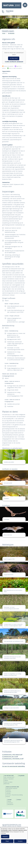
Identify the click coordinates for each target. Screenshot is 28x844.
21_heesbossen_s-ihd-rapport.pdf (12, 754)
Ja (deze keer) (14, 58)
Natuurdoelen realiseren (11, 788)
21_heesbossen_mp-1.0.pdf (10, 756)
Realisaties (8, 791)
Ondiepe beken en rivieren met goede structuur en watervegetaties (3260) (16, 335)
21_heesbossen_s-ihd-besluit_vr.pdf (12, 758)
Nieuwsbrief (10, 804)
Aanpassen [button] (5, 836)
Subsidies (8, 793)
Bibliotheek (6, 783)
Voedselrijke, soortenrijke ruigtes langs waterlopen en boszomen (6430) (15, 343)
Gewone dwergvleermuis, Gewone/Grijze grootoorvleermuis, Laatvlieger (16, 320)
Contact (19, 799)
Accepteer (20, 841)
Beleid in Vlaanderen (9, 779)
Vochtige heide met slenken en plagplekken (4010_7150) (16, 386)
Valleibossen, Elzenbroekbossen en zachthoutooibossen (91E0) (16, 359)
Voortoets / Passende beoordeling (14, 795)
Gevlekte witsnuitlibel (13, 404)
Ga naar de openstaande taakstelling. (13, 766)
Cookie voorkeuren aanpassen (14, 61)
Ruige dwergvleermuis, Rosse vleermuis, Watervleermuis (15, 369)
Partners (8, 796)
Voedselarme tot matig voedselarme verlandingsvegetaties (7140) (15, 353)
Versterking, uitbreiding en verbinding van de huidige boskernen (12, 256)
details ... (7, 300)
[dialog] (14, 835)
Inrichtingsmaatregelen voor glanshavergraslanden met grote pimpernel (14, 242)
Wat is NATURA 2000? (9, 777)
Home (3, 33)
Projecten (8, 790)
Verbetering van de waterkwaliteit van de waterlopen (14, 251)
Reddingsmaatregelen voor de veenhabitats (13, 247)
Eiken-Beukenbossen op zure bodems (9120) (15, 307)
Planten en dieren (8, 782)
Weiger (7, 841)
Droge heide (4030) (12, 390)
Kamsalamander (11, 366)
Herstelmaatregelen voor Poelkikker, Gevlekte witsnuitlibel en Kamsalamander (15, 236)
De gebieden (21, 775)
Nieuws (9, 801)
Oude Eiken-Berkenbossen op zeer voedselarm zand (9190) (15, 311)
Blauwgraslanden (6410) (14, 339)
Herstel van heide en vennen (13, 228)
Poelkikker (10, 406)
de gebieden (11, 33)
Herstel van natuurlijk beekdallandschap (11, 231)
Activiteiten (10, 803)
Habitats (6, 780)
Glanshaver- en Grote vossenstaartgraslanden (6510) (15, 348)
